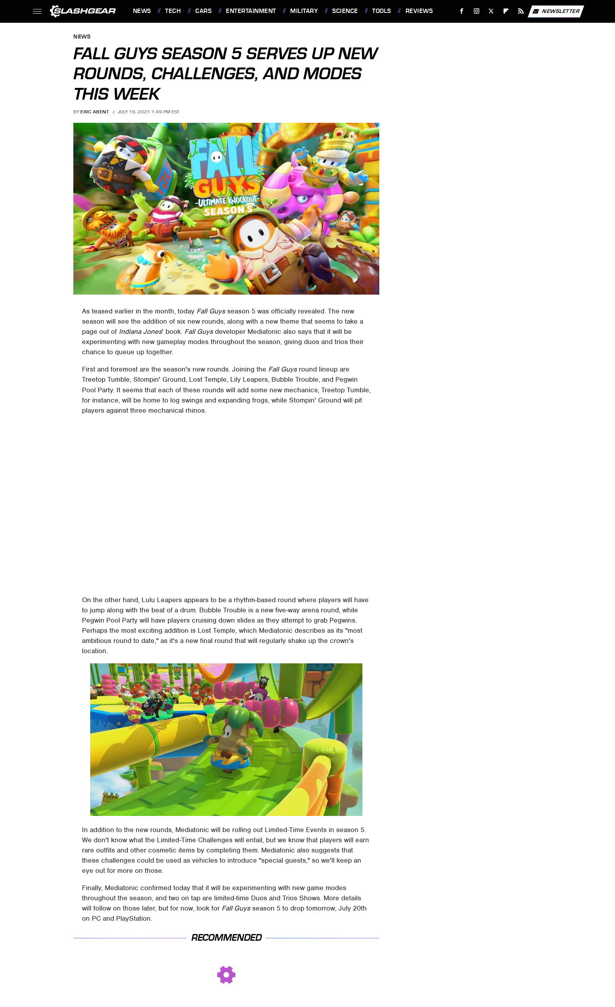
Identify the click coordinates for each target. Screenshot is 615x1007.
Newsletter (555, 11)
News (142, 11)
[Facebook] (461, 11)
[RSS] (520, 11)
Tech (173, 11)
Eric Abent (94, 112)
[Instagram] (476, 11)
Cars (203, 11)
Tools (381, 11)
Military (304, 11)
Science (345, 11)
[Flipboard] (506, 11)
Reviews (419, 11)
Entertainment (251, 11)
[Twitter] (491, 11)
